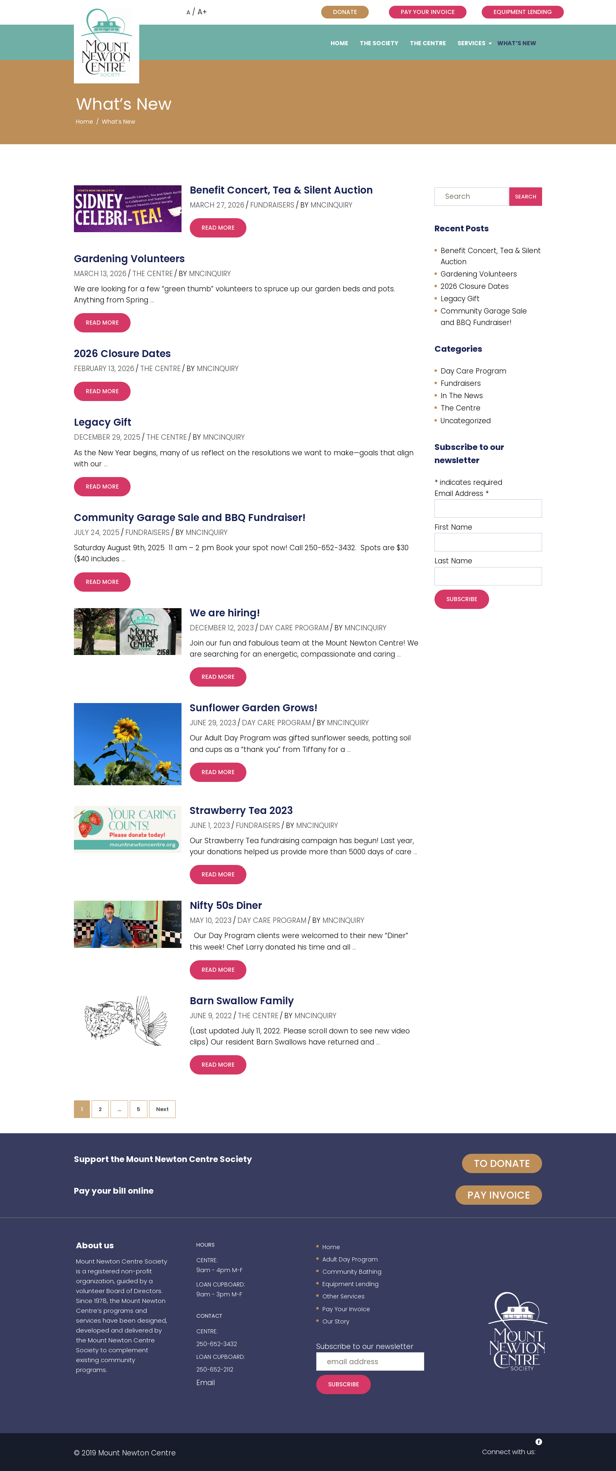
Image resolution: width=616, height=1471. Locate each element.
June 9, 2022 (211, 1016)
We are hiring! (225, 613)
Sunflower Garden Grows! (253, 708)
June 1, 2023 (210, 825)
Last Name (453, 561)
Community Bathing (352, 1272)
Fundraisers (272, 205)
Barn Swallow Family (242, 1001)
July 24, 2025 (97, 532)
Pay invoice (498, 1195)
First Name (453, 527)
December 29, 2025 (107, 437)
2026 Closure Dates (122, 353)
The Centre (428, 43)
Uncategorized (466, 421)
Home (339, 43)
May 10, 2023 (211, 920)
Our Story (335, 1321)
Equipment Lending (523, 12)
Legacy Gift (102, 422)
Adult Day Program (350, 1259)
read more (218, 228)
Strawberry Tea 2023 (241, 810)
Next (162, 1109)
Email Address (461, 493)
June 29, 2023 (213, 723)
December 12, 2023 (222, 628)
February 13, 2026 (104, 369)
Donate (345, 12)
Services (471, 43)
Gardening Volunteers (129, 258)
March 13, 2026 (100, 274)
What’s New (516, 43)
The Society (379, 43)
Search (525, 197)
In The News (462, 396)
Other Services (343, 1296)
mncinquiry (331, 205)
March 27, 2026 (217, 205)
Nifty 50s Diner (226, 905)
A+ (202, 12)
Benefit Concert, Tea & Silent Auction (281, 190)
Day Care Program (294, 628)
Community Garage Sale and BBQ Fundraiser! (190, 517)
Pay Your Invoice (428, 12)
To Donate (502, 1163)
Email (205, 1383)
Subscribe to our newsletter (365, 1346)
